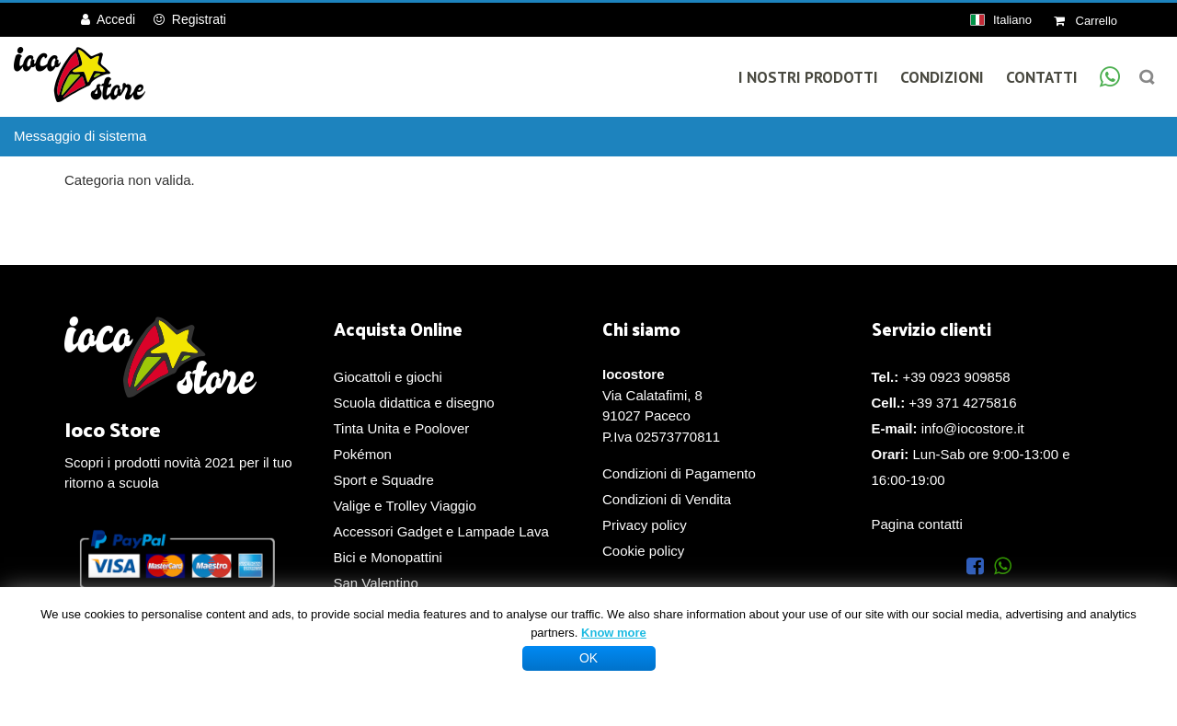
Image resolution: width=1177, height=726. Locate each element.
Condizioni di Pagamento (679, 473)
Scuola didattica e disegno (414, 402)
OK (588, 658)
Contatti (1042, 77)
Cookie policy (643, 551)
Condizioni (942, 77)
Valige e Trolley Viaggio (405, 505)
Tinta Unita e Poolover (402, 428)
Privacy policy (644, 525)
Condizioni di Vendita (666, 499)
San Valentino (376, 583)
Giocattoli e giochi (388, 377)
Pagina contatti (917, 524)
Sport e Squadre (384, 480)
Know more (613, 633)
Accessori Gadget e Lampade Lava (441, 531)
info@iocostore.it (972, 428)
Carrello (1085, 21)
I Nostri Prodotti (808, 77)
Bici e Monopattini (388, 557)
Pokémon (363, 454)
